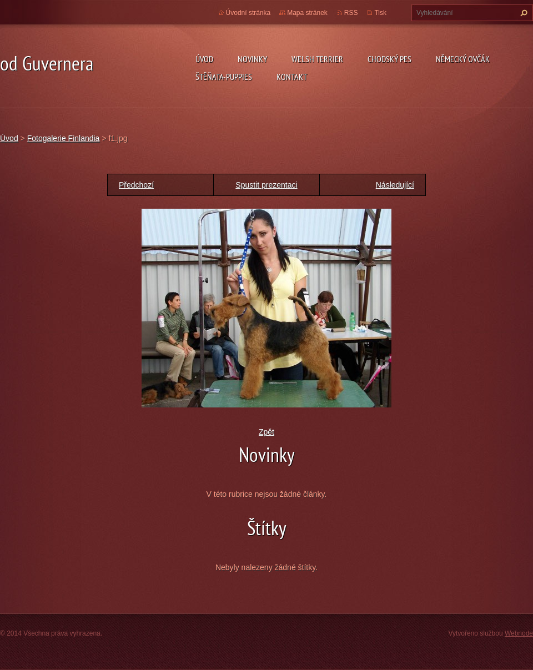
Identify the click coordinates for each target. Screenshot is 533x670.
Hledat (522, 12)
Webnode (519, 633)
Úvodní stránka (248, 13)
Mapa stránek (307, 13)
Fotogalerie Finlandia (63, 138)
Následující (395, 184)
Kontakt (291, 76)
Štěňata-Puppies (223, 76)
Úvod (204, 58)
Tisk (380, 13)
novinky (252, 58)
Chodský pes (389, 58)
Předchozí (136, 184)
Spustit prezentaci (266, 184)
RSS (351, 13)
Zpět (266, 431)
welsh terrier (317, 58)
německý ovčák (463, 58)
